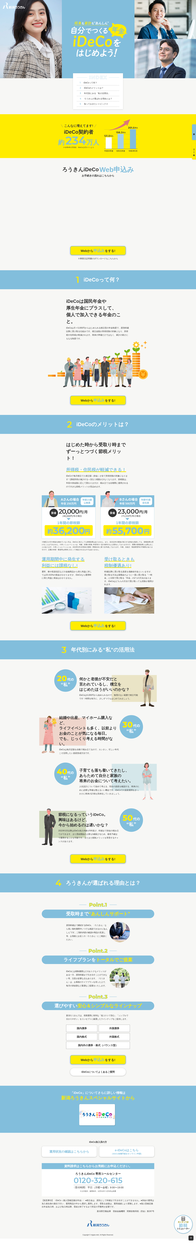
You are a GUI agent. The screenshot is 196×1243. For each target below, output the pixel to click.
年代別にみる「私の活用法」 (95, 93)
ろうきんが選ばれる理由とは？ (96, 99)
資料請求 (193, 133)
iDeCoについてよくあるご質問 (98, 1076)
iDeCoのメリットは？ (92, 88)
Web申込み (193, 156)
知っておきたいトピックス (94, 104)
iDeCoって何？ (88, 83)
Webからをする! (98, 251)
